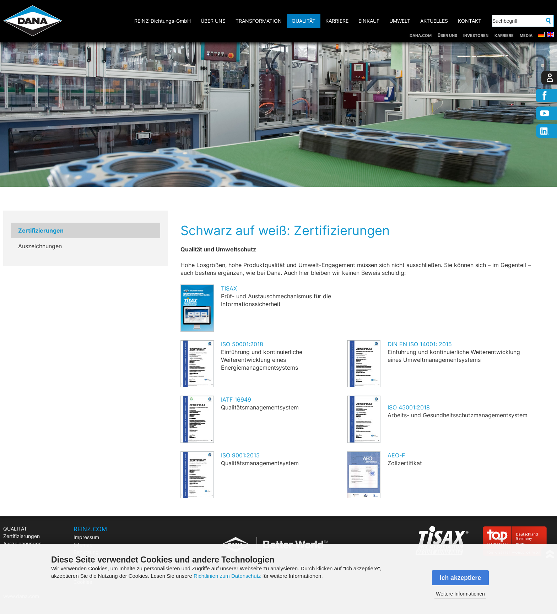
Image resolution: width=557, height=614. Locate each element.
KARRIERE (504, 35)
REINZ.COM (90, 529)
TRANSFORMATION (259, 21)
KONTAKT (469, 21)
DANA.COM (421, 35)
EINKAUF (368, 21)
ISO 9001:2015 (240, 455)
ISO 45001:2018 (409, 407)
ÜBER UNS (447, 35)
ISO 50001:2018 (242, 344)
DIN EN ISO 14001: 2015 (420, 344)
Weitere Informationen (460, 594)
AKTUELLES (434, 21)
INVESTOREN (475, 35)
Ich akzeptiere (460, 577)
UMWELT (399, 21)
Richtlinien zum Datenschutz (227, 576)
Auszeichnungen (40, 246)
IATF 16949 (236, 399)
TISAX (229, 288)
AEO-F (396, 455)
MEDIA (526, 35)
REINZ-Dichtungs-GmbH (162, 21)
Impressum (86, 537)
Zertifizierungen (41, 230)
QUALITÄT (303, 21)
